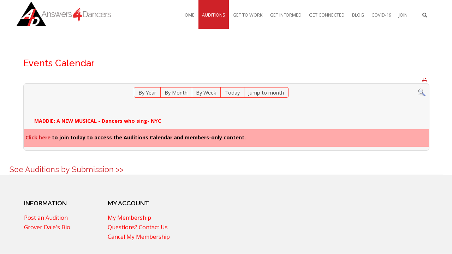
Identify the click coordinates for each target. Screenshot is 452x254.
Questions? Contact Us (138, 228)
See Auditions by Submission (61, 169)
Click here (37, 137)
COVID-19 (381, 15)
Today (232, 92)
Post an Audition (46, 218)
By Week (206, 92)
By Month (176, 92)
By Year (147, 92)
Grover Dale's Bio (47, 228)
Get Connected (327, 15)
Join (403, 15)
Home (188, 15)
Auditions (213, 15)
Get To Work (247, 15)
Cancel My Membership (139, 237)
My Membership (129, 218)
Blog (358, 15)
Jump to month (266, 92)
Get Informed (286, 15)
